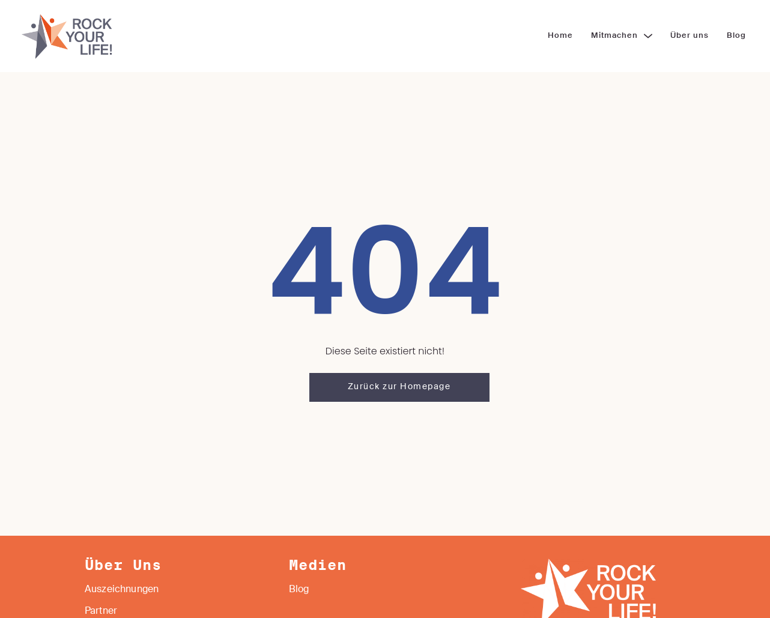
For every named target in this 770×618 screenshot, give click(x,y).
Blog (299, 590)
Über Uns (123, 566)
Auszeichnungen (122, 590)
